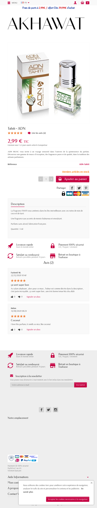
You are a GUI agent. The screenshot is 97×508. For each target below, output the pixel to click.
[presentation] (35, 393)
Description (17, 204)
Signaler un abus (33, 296)
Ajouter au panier (72, 179)
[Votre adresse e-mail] (42, 384)
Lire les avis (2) (37, 133)
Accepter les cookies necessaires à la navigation (67, 499)
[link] (72, 188)
